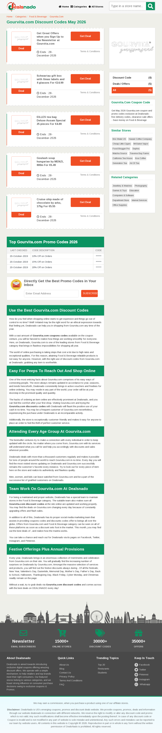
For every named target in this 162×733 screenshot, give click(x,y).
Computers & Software (123, 195)
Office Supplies (120, 205)
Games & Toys (120, 190)
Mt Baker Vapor (141, 144)
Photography (141, 186)
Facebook (142, 664)
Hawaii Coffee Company (140, 139)
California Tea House (122, 158)
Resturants (103, 668)
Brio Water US (119, 139)
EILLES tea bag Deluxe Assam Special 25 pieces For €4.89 (51, 120)
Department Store (121, 200)
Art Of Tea (134, 163)
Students (102, 672)
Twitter (140, 669)
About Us (64, 664)
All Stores (95, 6)
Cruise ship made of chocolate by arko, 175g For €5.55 (50, 203)
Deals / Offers (132, 84)
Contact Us (65, 672)
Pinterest (141, 674)
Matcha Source (120, 153)
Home (64, 6)
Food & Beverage (38, 16)
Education (134, 190)
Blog (61, 668)
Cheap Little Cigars (122, 144)
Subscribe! (90, 293)
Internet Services (139, 200)
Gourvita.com (56, 16)
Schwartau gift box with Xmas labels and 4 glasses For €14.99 (51, 79)
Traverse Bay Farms (139, 153)
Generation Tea (120, 163)
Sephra (136, 148)
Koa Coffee (140, 158)
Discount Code (132, 78)
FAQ (61, 684)
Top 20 (101, 664)
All (132, 90)
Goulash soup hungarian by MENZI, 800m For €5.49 (50, 162)
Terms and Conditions (70, 680)
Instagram (142, 679)
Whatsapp (142, 684)
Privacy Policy (67, 676)
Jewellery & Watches (122, 186)
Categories (79, 6)
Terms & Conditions (90, 51)
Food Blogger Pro (121, 148)
